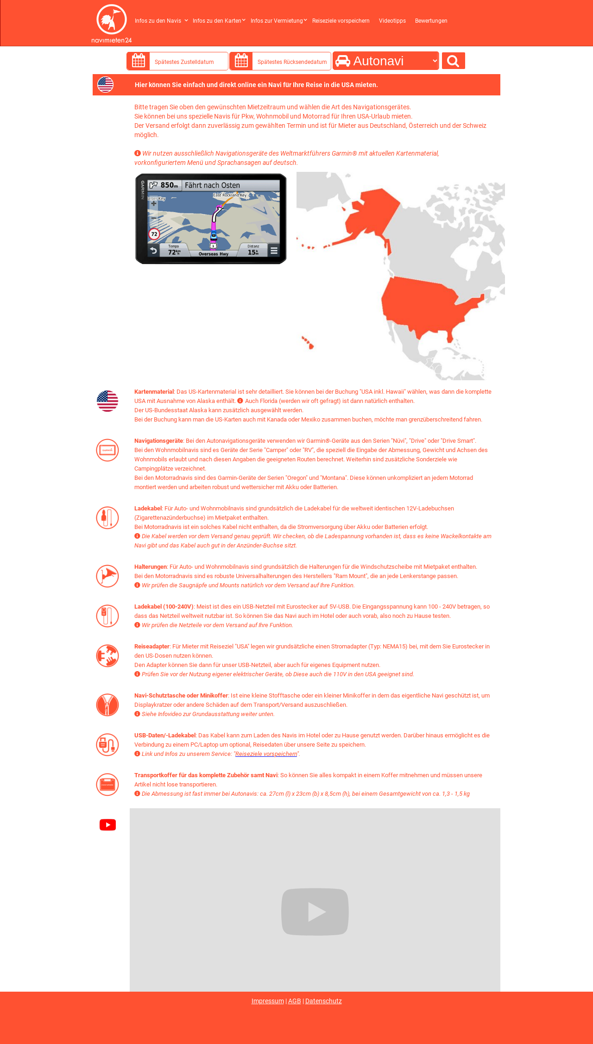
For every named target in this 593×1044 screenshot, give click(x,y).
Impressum (268, 1001)
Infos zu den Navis (158, 21)
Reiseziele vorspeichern (341, 21)
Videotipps (392, 21)
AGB (294, 1001)
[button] (162, 17)
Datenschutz (323, 1001)
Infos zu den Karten (217, 21)
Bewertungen (431, 21)
